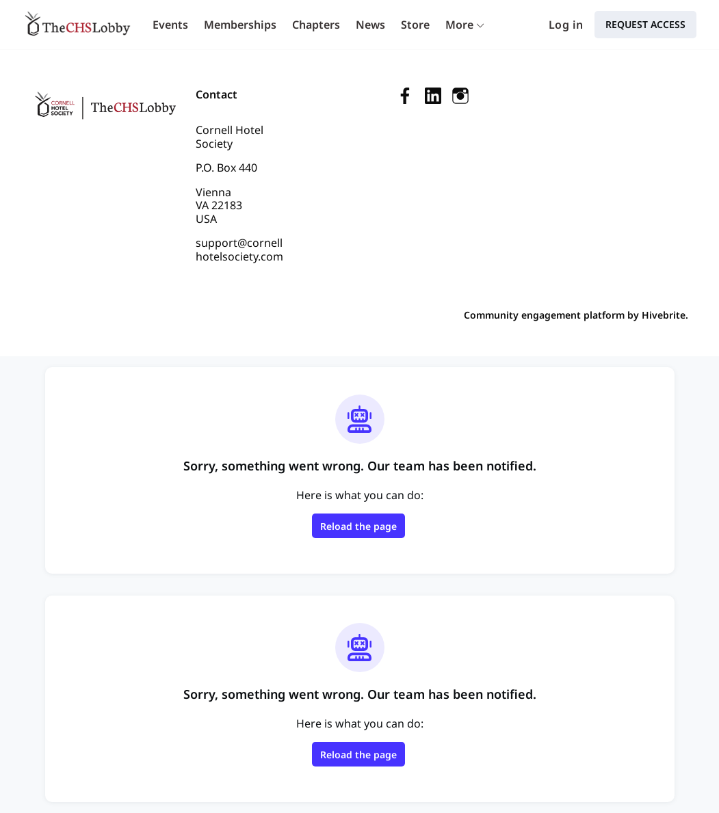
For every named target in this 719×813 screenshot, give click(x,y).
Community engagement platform (544, 314)
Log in (566, 24)
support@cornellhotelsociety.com (239, 249)
